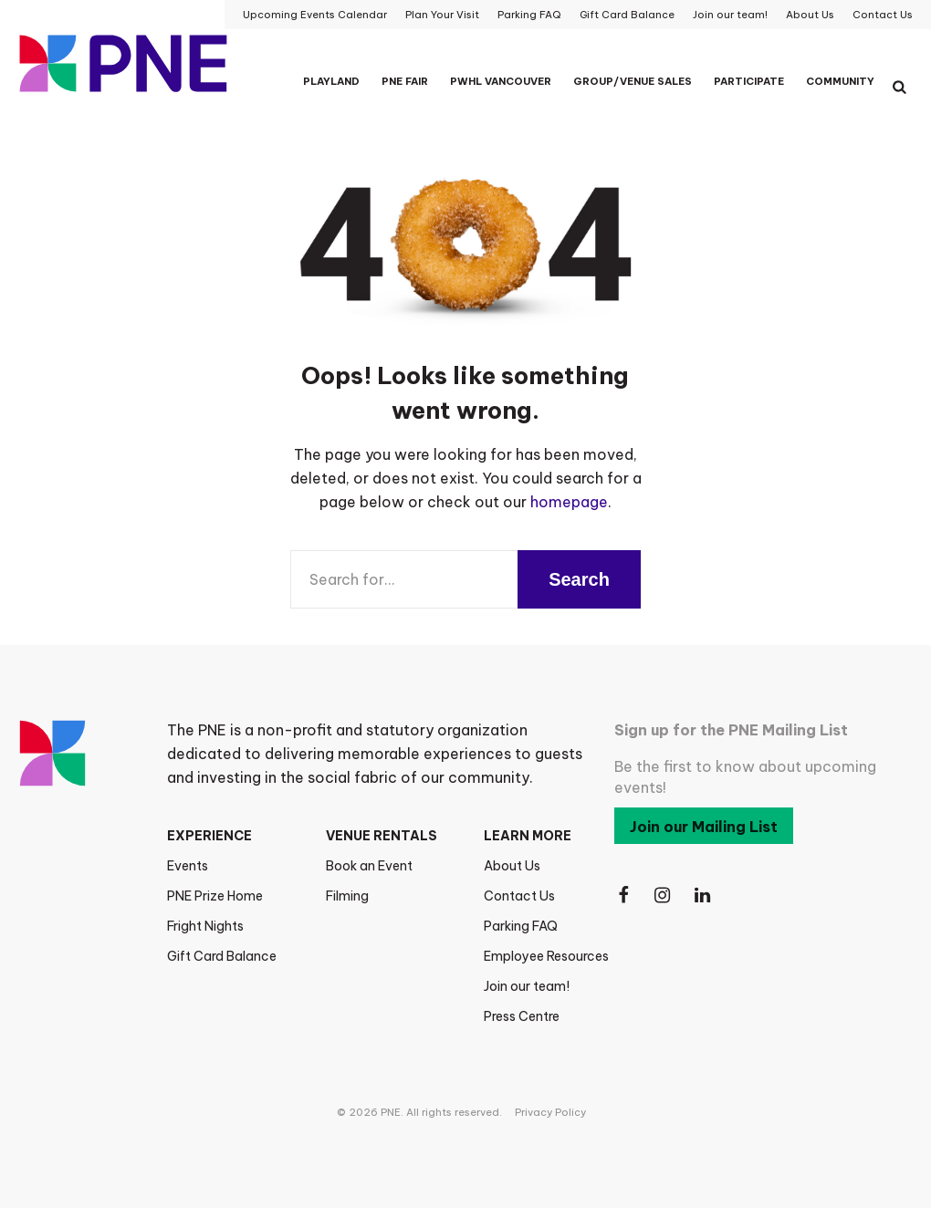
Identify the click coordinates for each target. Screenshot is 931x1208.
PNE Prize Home (215, 896)
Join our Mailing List (704, 826)
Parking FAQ (521, 926)
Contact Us (519, 896)
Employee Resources (546, 956)
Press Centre (522, 1016)
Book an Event (369, 866)
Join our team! (527, 986)
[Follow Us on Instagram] (663, 895)
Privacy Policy (550, 1112)
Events (187, 866)
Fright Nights (205, 926)
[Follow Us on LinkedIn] (704, 895)
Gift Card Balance (222, 956)
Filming (347, 896)
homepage (569, 502)
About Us (512, 866)
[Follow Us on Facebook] (623, 895)
